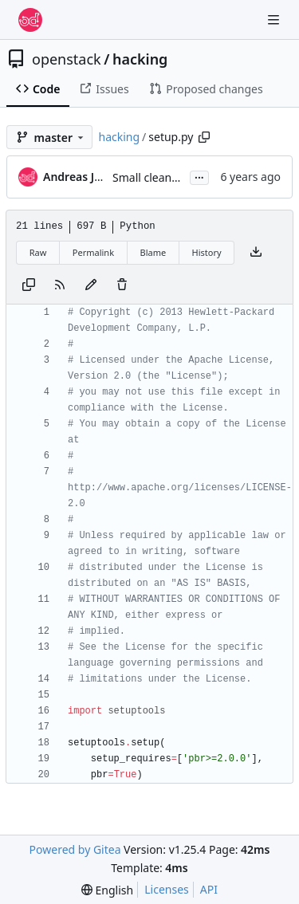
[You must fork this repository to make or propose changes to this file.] (91, 285)
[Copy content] (28, 285)
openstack (66, 59)
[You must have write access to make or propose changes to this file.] (122, 285)
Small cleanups (151, 177)
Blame (153, 252)
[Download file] (256, 252)
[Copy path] (204, 137)
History (207, 252)
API (209, 889)
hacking (139, 59)
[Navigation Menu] (275, 19)
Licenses (166, 889)
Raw (38, 252)
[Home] (30, 20)
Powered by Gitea (75, 849)
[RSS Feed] (60, 285)
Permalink (93, 252)
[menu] (107, 890)
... (199, 176)
